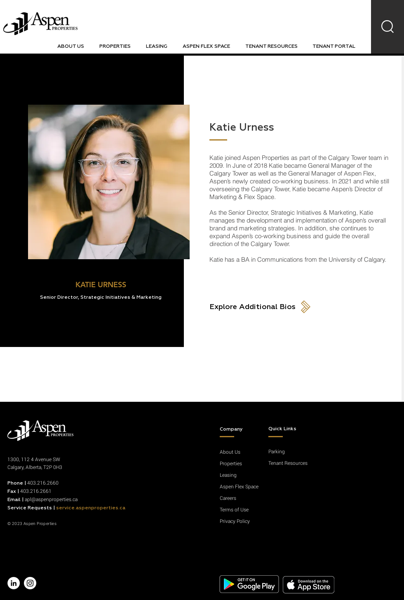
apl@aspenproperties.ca (51, 499)
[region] (388, 28)
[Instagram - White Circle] (30, 583)
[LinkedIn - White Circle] (13, 583)
